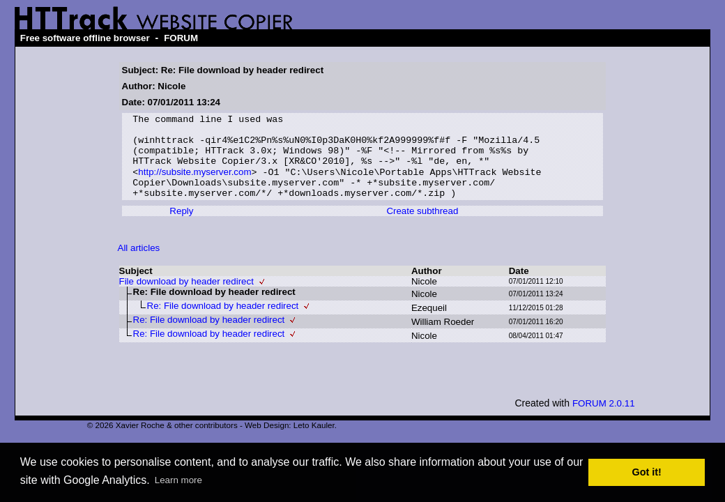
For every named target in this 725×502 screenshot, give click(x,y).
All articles (139, 264)
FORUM (181, 38)
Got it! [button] (647, 472)
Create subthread (422, 227)
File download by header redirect (186, 297)
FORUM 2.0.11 (603, 419)
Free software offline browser (85, 38)
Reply (181, 227)
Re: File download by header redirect (223, 322)
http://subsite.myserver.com (194, 183)
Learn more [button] (178, 480)
